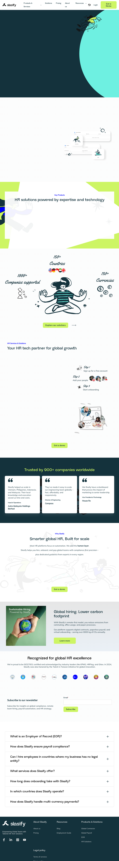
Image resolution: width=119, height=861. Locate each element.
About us (36, 815)
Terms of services (40, 843)
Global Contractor (88, 815)
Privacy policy (38, 847)
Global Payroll (86, 819)
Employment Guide (64, 819)
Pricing (36, 819)
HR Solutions (86, 828)
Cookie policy (38, 852)
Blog (58, 815)
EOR (83, 823)
